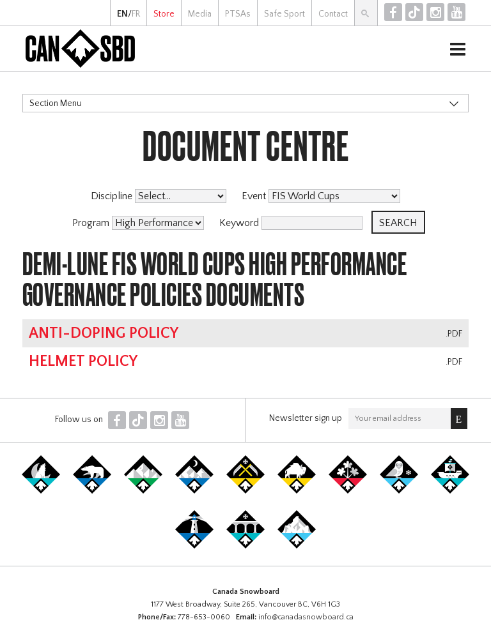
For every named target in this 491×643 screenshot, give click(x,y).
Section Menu (55, 103)
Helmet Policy (83, 361)
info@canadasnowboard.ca (306, 617)
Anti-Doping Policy (103, 333)
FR (136, 14)
